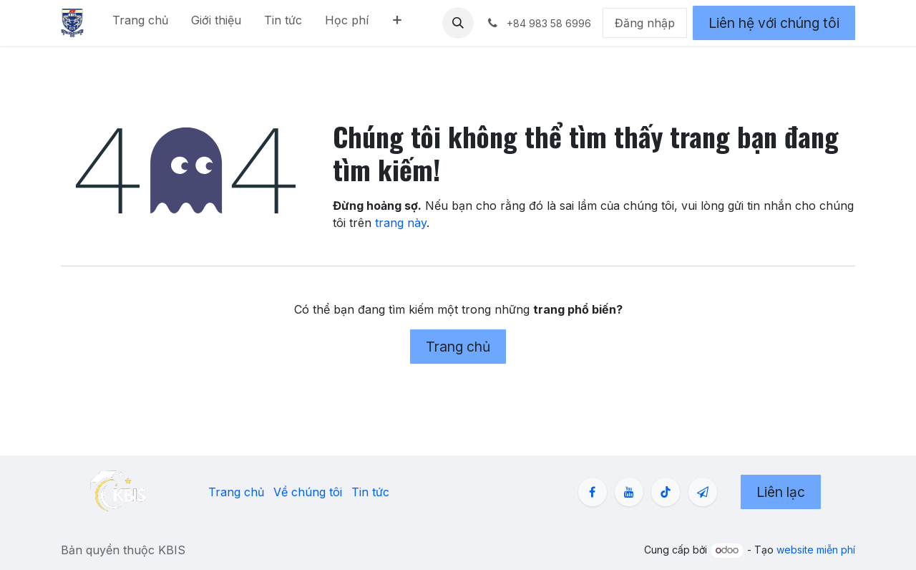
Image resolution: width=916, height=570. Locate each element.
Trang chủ (458, 346)
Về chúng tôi (307, 492)
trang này (401, 223)
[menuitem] (140, 23)
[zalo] (702, 492)
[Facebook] (592, 492)
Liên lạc (780, 492)
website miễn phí (815, 550)
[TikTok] (665, 492)
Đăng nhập (645, 23)
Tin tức (370, 492)
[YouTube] (629, 492)
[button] (458, 23)
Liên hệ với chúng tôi (773, 23)
